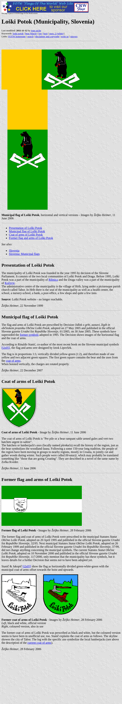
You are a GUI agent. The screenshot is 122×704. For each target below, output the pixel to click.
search (30, 36)
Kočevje (10, 283)
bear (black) (31, 33)
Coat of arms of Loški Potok (26, 234)
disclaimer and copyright (47, 36)
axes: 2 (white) (56, 33)
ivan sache (36, 30)
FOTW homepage (16, 36)
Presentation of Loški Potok (25, 228)
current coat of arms (39, 642)
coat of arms (13, 360)
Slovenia (14, 250)
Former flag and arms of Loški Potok (31, 238)
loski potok (18, 33)
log (40, 33)
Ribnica (53, 279)
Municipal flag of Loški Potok (27, 231)
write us (65, 36)
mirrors (73, 36)
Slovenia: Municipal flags (24, 253)
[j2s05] (5, 347)
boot (45, 33)
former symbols (29, 334)
